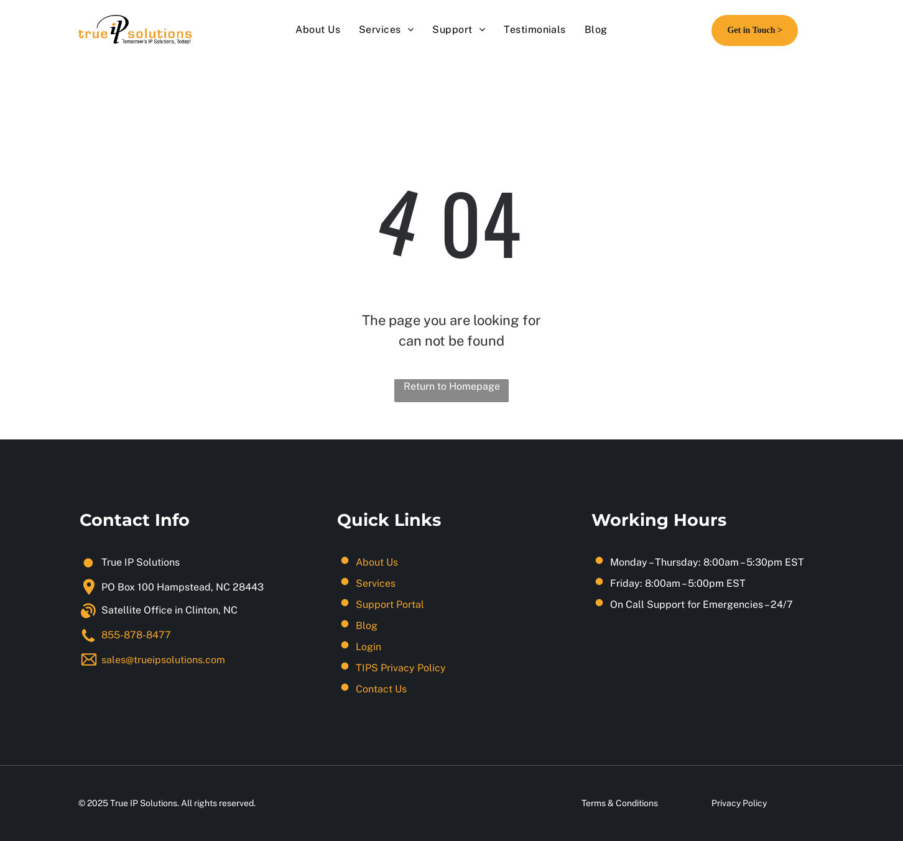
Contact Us (381, 689)
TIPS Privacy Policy (401, 668)
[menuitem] (318, 29)
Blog (366, 626)
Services (376, 583)
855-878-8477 (136, 635)
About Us (377, 562)
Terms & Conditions (619, 803)
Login (368, 647)
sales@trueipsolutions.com (163, 660)
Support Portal (390, 604)
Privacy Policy (739, 803)
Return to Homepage (452, 386)
